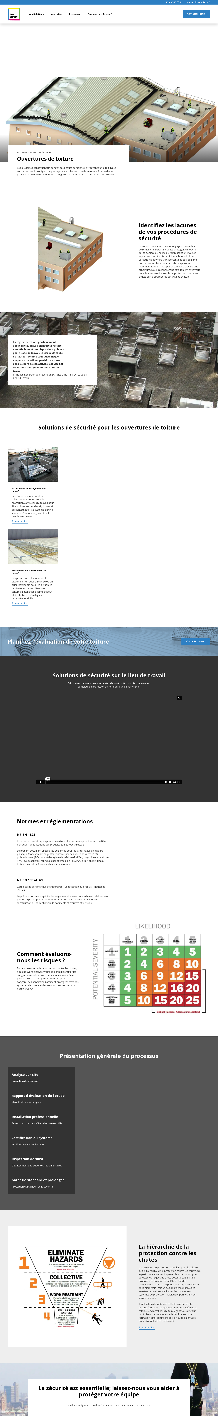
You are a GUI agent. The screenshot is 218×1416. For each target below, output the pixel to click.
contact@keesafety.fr (198, 2)
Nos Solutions (36, 14)
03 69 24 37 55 (173, 2)
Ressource (75, 14)
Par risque (22, 152)
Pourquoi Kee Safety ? (100, 14)
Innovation (56, 14)
